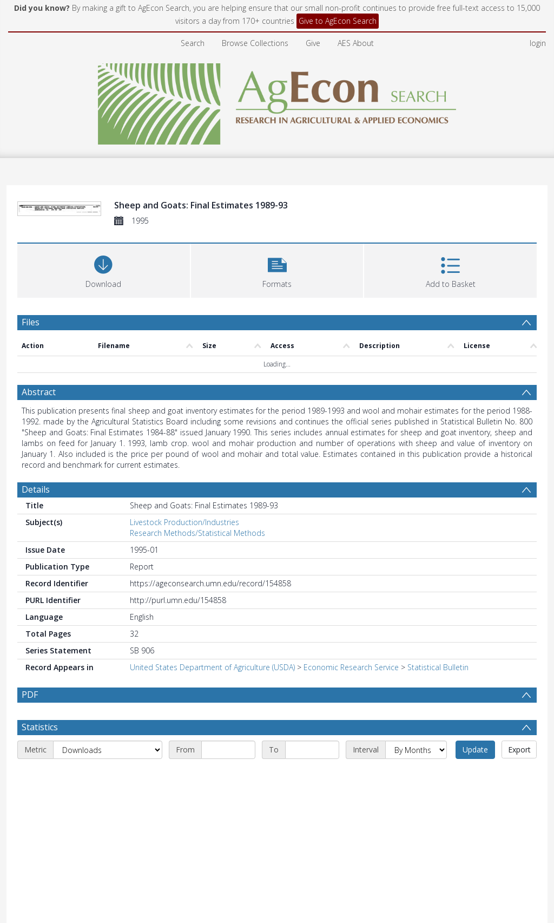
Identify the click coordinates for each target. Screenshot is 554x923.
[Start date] (228, 750)
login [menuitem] (538, 43)
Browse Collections (255, 43)
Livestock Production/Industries (184, 522)
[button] (277, 269)
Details (36, 489)
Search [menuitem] (193, 43)
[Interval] (416, 750)
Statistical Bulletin (438, 667)
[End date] (312, 750)
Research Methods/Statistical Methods (197, 533)
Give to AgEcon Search (338, 21)
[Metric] (107, 750)
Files (30, 322)
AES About (356, 43)
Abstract (39, 392)
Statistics (40, 727)
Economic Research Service (351, 667)
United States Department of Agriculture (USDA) (212, 667)
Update (475, 749)
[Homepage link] (277, 101)
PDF (30, 695)
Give (313, 43)
